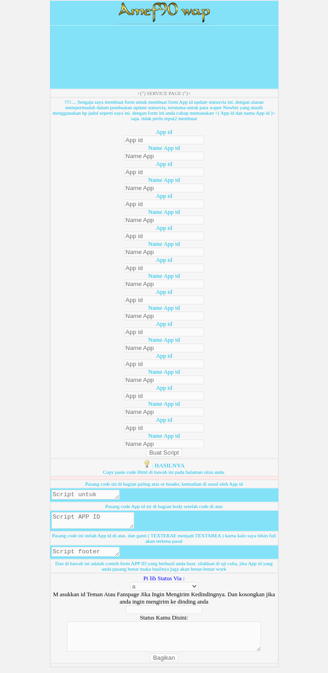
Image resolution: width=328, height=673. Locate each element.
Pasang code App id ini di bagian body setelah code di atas (164, 507)
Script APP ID (97, 523)
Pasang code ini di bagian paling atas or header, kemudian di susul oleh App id (164, 484)
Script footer (89, 556)
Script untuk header (89, 495)
